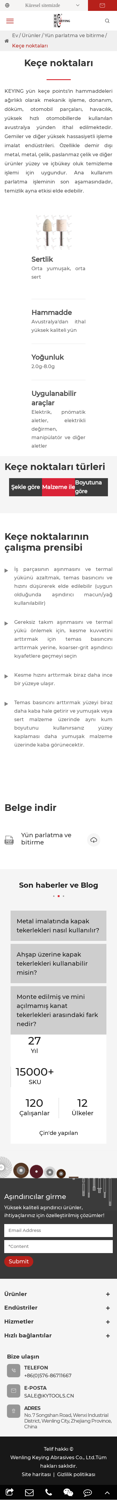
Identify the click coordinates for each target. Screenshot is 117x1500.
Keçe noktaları (30, 46)
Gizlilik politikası (76, 1474)
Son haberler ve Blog (58, 889)
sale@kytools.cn (49, 1396)
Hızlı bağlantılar (28, 1335)
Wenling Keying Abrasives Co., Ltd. (53, 1457)
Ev (15, 35)
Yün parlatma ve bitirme (74, 35)
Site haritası (36, 1474)
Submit (19, 1261)
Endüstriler (20, 1307)
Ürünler (31, 35)
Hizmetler (19, 1321)
